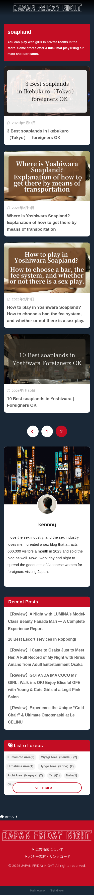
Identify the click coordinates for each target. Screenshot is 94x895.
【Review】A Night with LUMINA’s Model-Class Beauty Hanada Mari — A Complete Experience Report (46, 621)
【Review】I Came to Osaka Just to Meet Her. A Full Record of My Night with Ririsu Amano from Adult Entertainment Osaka (46, 657)
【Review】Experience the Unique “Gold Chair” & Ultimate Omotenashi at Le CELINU (46, 715)
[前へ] (33, 431)
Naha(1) (71, 775)
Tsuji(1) (54, 775)
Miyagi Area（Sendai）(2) (59, 757)
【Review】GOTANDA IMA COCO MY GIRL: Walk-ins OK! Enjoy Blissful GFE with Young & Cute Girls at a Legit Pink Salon (44, 686)
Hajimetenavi (38, 890)
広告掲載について (49, 849)
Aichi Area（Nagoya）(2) (25, 775)
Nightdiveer (57, 890)
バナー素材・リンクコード (49, 856)
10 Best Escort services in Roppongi (42, 639)
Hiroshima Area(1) (20, 766)
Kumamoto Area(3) (21, 757)
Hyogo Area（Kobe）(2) (57, 766)
